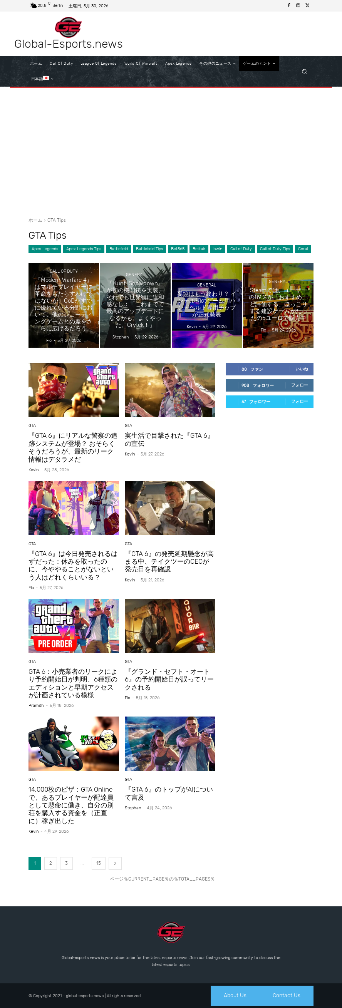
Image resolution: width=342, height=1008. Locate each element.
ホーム (35, 220)
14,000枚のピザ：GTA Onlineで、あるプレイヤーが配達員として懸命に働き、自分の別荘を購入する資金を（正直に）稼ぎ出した (71, 805)
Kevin (33, 469)
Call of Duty (241, 249)
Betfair (198, 249)
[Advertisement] (171, 149)
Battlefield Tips (149, 249)
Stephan (133, 807)
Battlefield (118, 249)
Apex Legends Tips (83, 249)
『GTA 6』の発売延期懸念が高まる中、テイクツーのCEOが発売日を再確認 (169, 561)
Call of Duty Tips (275, 249)
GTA (32, 426)
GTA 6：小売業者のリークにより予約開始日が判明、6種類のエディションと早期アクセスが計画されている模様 (72, 683)
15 (98, 863)
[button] (304, 71)
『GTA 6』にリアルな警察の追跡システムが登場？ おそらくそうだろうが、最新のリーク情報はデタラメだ (72, 447)
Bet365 (178, 249)
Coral (303, 249)
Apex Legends (44, 249)
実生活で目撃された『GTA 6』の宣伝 (169, 439)
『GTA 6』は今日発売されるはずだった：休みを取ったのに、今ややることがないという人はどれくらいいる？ (72, 565)
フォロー (299, 385)
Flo (31, 587)
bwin (217, 249)
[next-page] (115, 863)
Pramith (36, 705)
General (135, 275)
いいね (301, 369)
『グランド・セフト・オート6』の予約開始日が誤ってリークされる (169, 679)
